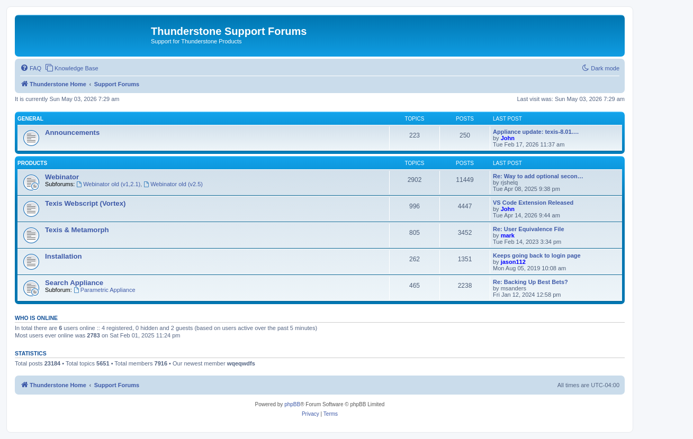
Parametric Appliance (105, 290)
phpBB (292, 404)
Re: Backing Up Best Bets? (530, 282)
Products (32, 163)
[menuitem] (30, 68)
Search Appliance (74, 283)
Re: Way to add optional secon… (538, 176)
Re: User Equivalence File (528, 229)
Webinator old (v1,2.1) (108, 184)
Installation (63, 256)
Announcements (72, 132)
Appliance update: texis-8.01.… (536, 132)
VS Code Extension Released (533, 202)
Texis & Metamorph (77, 230)
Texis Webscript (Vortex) (85, 203)
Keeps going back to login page (537, 255)
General (30, 119)
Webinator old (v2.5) (173, 184)
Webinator (62, 177)
